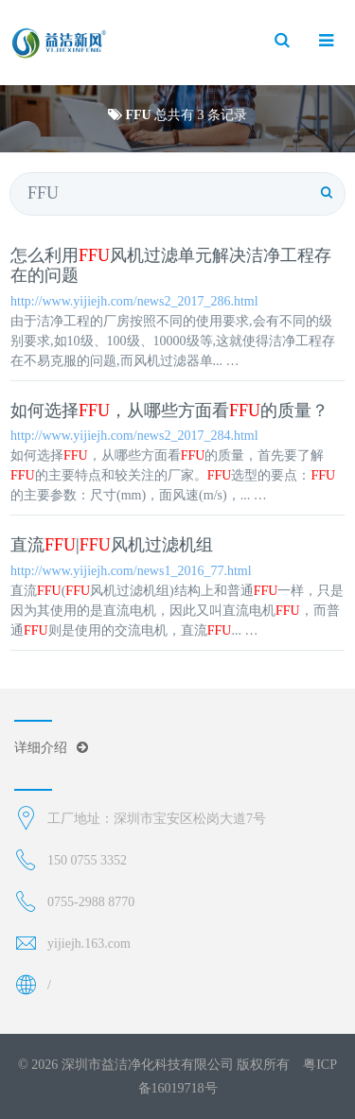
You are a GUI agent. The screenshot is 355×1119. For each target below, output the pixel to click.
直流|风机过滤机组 (111, 544)
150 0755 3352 (87, 860)
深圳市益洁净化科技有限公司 (148, 1065)
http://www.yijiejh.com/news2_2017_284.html (134, 435)
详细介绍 (51, 748)
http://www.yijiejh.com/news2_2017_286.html (134, 301)
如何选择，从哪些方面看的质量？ (169, 410)
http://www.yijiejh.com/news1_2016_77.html (131, 571)
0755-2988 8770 (90, 902)
